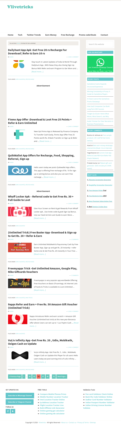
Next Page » (61, 377)
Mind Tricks (29, 298)
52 (54, 376)
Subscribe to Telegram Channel (19, 402)
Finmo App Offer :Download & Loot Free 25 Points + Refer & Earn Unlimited (40, 121)
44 (30, 376)
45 (34, 376)
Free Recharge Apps (96, 196)
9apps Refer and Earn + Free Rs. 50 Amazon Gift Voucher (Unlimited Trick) (42, 306)
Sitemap (93, 422)
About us (64, 422)
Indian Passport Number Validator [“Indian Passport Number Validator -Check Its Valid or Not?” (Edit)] (99, 402)
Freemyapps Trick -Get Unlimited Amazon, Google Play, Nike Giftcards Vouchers (42, 270)
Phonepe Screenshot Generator (100, 180)
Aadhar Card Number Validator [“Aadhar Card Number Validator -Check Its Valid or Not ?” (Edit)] (98, 399)
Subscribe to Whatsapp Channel (20, 395)
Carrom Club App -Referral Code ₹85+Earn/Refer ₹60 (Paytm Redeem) (99, 155)
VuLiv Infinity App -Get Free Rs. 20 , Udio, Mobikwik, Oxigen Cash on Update (40, 341)
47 (43, 376)
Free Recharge (30, 79)
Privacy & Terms (83, 422)
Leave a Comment (73, 57)
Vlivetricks (20, 6)
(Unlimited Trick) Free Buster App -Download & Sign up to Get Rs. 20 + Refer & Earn (42, 234)
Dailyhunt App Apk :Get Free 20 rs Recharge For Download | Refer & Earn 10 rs (37, 51)
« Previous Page (15, 377)
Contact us (72, 422)
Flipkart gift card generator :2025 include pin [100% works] (99, 166)
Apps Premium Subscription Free (100, 201)
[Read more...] (37, 71)
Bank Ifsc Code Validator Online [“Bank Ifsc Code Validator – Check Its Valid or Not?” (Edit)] (98, 397)
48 (48, 376)
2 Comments (74, 239)
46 (39, 376)
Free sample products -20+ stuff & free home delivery (99, 138)
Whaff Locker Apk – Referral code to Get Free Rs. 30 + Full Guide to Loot (40, 198)
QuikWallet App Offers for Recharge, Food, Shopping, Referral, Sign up (41, 157)
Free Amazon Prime (96, 190)
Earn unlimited (20, 79)
